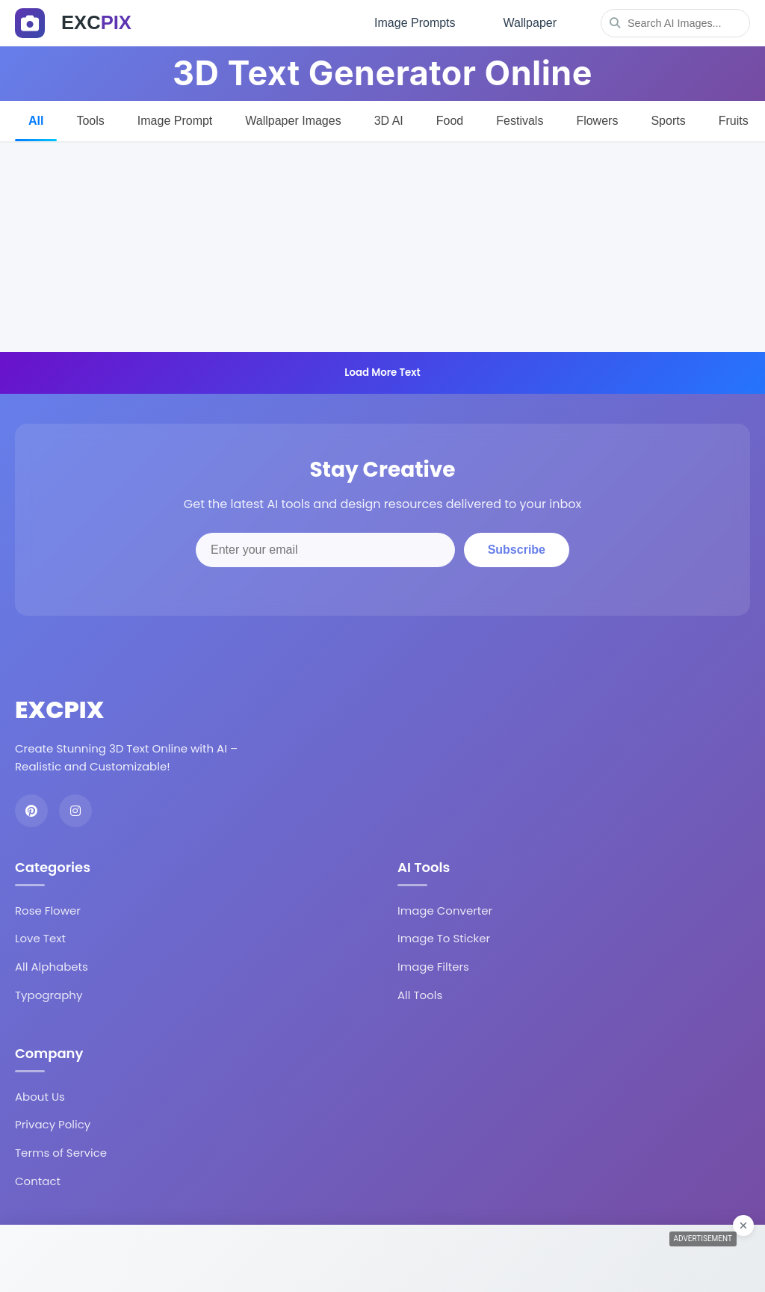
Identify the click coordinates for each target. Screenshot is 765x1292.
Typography (48, 995)
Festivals (519, 120)
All (35, 120)
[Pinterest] (31, 810)
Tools (90, 120)
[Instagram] (75, 810)
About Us (40, 1096)
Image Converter (444, 910)
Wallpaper (530, 22)
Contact (38, 1181)
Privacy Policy (52, 1124)
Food (449, 120)
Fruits (734, 120)
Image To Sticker (443, 938)
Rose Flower (48, 910)
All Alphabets (51, 966)
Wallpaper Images (293, 120)
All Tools (419, 995)
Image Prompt (174, 120)
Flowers (597, 120)
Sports (668, 120)
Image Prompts (414, 22)
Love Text (40, 938)
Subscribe (516, 549)
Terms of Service (61, 1152)
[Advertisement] (382, 247)
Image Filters (433, 966)
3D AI (388, 120)
